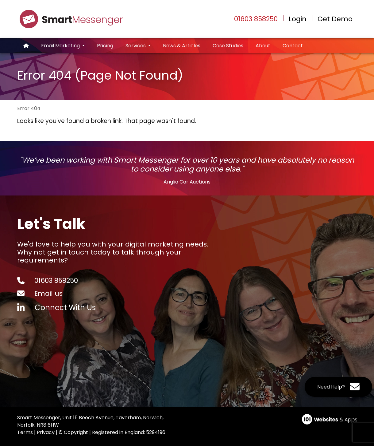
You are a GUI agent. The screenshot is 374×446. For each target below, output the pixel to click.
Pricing (105, 45)
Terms (25, 432)
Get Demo (335, 19)
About (263, 45)
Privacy (46, 432)
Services (136, 45)
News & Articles (181, 45)
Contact (293, 45)
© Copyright (73, 432)
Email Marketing (61, 45)
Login (298, 19)
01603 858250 (256, 19)
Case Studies (228, 45)
